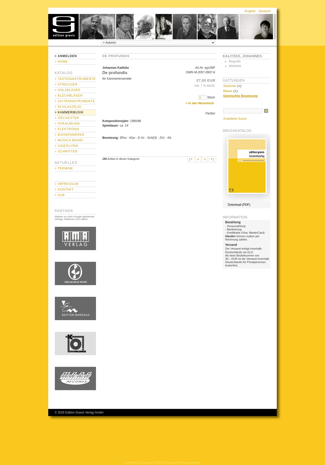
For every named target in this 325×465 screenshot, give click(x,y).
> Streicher (66, 84)
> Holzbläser (67, 90)
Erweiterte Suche (235, 118)
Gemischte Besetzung (240, 96)
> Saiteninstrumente (75, 101)
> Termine (64, 168)
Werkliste (235, 66)
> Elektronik (67, 129)
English (250, 11)
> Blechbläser (69, 95)
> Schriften (66, 151)
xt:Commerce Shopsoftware (182, 462)
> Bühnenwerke (70, 134)
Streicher (229, 86)
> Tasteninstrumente (75, 79)
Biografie (235, 61)
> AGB (60, 195)
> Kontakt (64, 189)
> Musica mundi (69, 140)
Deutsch (265, 11)
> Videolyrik (66, 146)
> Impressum (66, 184)
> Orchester (67, 118)
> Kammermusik (69, 112)
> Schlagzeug (68, 107)
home (63, 26)
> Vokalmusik (67, 123)
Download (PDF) (239, 204)
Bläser (228, 91)
